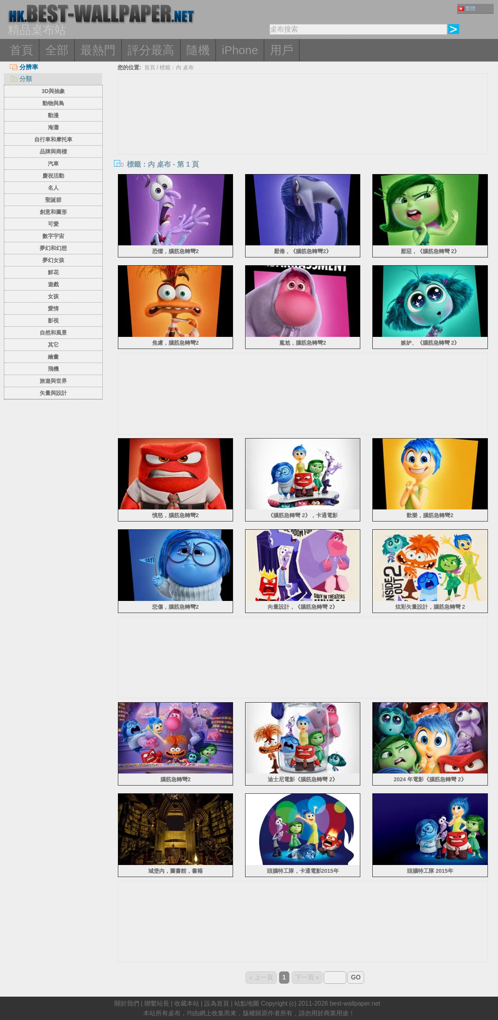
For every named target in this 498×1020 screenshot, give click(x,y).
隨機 (198, 50)
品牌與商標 (53, 151)
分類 (21, 79)
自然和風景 (53, 332)
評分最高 (151, 50)
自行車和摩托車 (53, 139)
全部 (56, 50)
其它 (53, 345)
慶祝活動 (53, 176)
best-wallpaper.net (355, 1003)
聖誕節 (53, 200)
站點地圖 (246, 1003)
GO (356, 977)
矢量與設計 (53, 393)
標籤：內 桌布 (177, 67)
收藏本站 (186, 1003)
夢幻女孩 (53, 260)
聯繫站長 (156, 1003)
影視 (53, 320)
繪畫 (53, 357)
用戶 (281, 50)
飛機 (53, 369)
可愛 (53, 224)
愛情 (53, 308)
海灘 (53, 127)
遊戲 (53, 284)
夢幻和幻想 (53, 248)
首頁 (21, 50)
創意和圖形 (53, 212)
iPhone (240, 50)
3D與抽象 (53, 91)
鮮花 (53, 272)
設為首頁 (216, 1003)
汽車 (53, 163)
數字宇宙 (53, 236)
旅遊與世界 (53, 381)
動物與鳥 (53, 103)
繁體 (466, 8)
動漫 (53, 115)
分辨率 (24, 67)
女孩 (53, 296)
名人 (53, 188)
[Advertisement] (303, 132)
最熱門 (98, 50)
